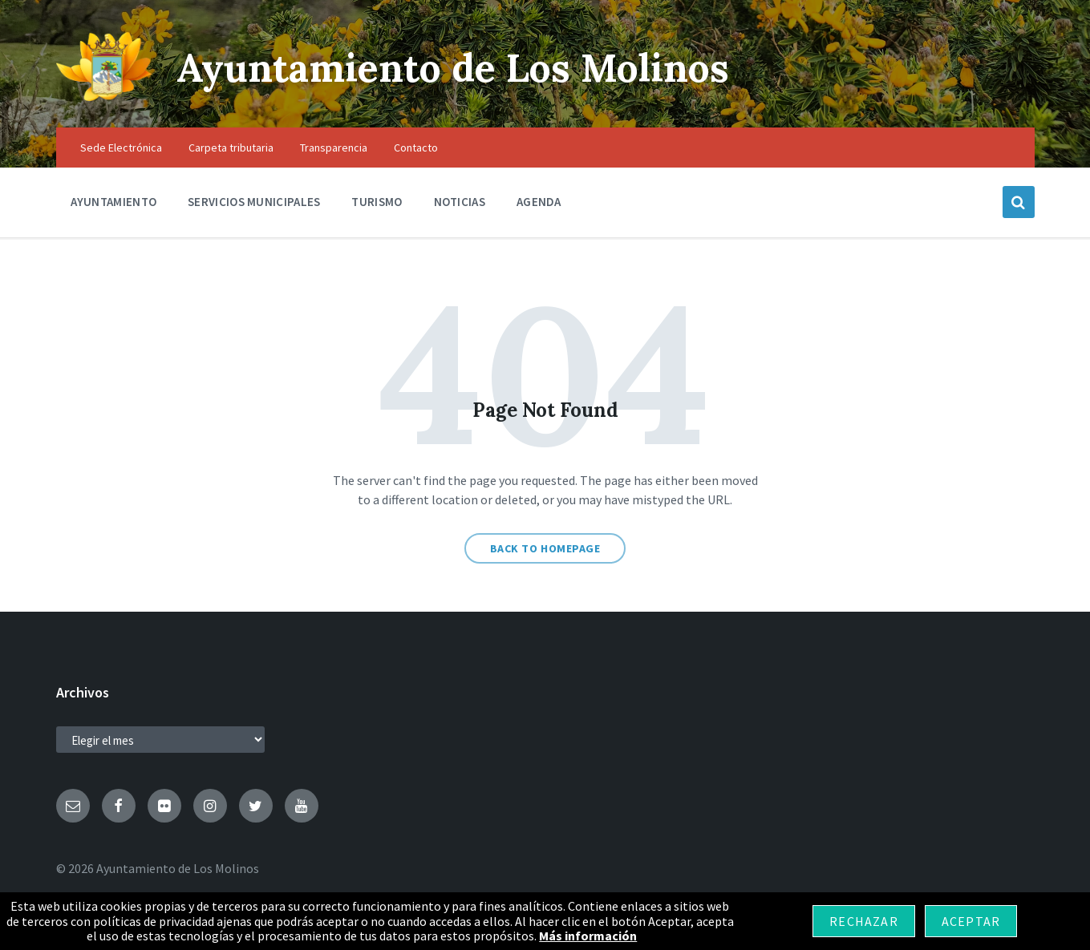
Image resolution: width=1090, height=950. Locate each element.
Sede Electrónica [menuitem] (121, 147)
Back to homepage (545, 548)
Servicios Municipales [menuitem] (254, 201)
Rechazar (863, 921)
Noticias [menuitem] (459, 201)
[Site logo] (104, 96)
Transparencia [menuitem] (333, 147)
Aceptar (971, 921)
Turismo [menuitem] (376, 201)
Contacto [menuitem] (416, 147)
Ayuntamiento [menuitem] (114, 201)
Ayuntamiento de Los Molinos (452, 67)
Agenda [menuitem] (539, 201)
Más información (588, 936)
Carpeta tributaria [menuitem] (231, 147)
